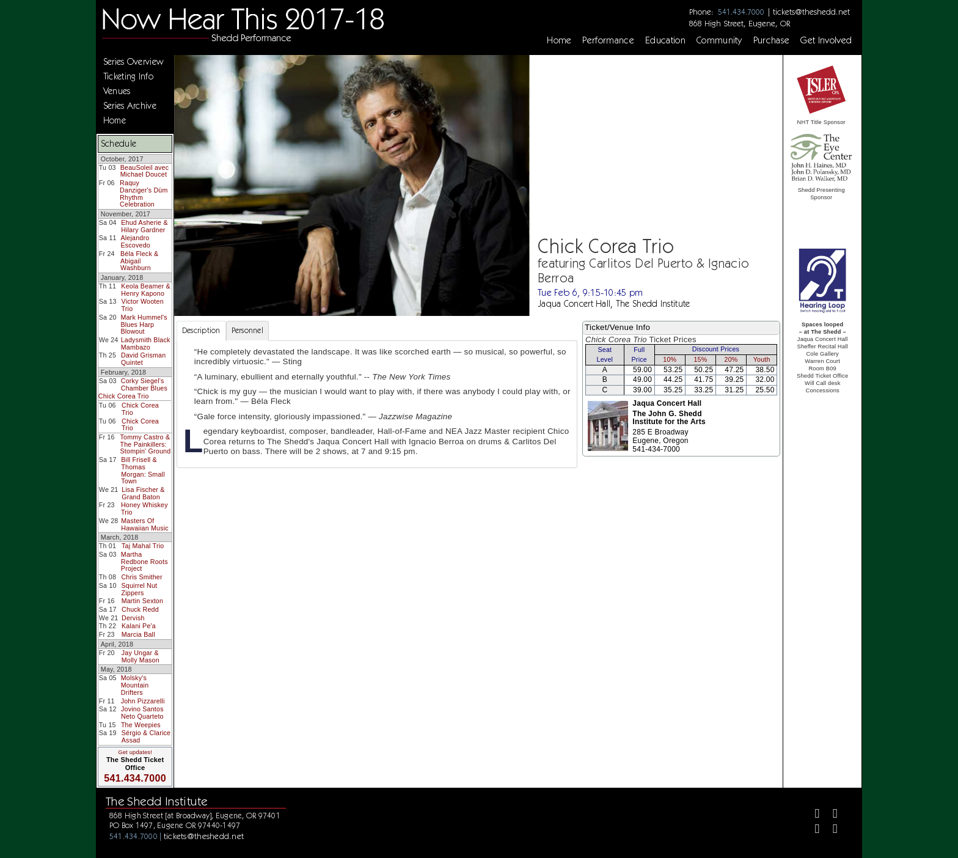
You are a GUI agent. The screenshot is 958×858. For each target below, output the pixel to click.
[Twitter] (830, 815)
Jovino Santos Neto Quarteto (142, 712)
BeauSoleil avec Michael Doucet (144, 171)
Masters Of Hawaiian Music (145, 524)
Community (719, 40)
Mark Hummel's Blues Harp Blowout (143, 324)
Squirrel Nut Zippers (139, 589)
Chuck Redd (140, 609)
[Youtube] (830, 830)
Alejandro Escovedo (135, 241)
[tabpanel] (377, 404)
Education (665, 40)
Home (559, 40)
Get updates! (135, 752)
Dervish (133, 618)
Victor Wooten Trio (143, 305)
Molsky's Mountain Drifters (135, 684)
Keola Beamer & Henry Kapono (145, 289)
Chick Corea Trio (123, 396)
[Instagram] (812, 830)
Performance (608, 40)
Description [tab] (201, 330)
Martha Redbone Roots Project (144, 561)
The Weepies (141, 724)
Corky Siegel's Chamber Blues (144, 384)
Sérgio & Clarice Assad (146, 736)
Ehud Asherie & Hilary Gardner (144, 226)
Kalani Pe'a (139, 625)
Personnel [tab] (247, 330)
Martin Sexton (143, 600)
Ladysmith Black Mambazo (145, 343)
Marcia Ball (138, 634)
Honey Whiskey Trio (144, 508)
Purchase (771, 40)
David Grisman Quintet (143, 358)
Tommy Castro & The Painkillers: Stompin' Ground (145, 444)
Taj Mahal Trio (143, 545)
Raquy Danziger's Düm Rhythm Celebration (143, 193)
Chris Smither (141, 577)
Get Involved (826, 40)
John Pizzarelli (143, 701)
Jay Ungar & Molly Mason (140, 656)
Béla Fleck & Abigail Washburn (139, 260)
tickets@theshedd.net (811, 11)
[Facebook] (812, 815)
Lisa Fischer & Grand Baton (143, 493)
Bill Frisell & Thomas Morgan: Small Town (142, 470)
